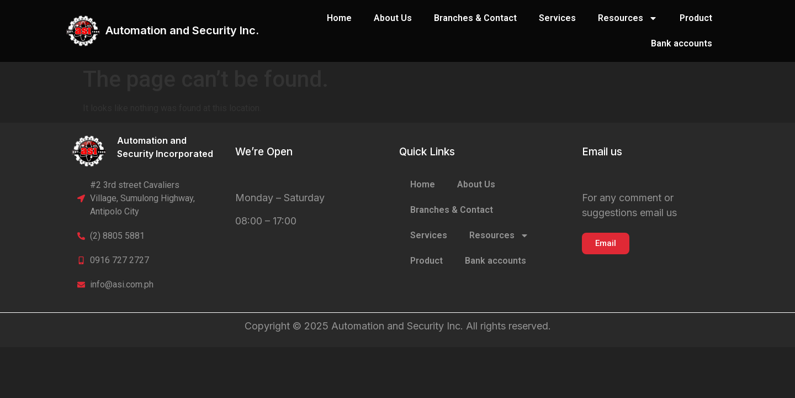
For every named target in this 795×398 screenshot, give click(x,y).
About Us (393, 18)
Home (339, 18)
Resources (628, 18)
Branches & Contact (475, 18)
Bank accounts (681, 43)
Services (557, 18)
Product (696, 18)
